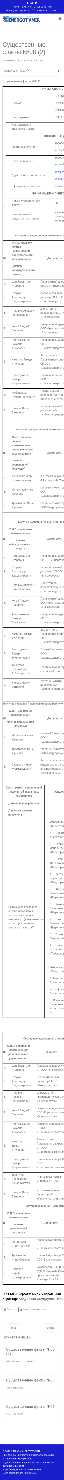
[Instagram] (32, 3)
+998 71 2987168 (22, 6)
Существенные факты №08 (30, 1380)
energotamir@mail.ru (19, 10)
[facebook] (27, 3)
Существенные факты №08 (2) (22, 81)
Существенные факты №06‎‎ (30, 1406)
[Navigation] (60, 19)
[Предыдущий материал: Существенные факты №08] (13, 1327)
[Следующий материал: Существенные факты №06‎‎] (50, 1327)
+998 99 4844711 (43, 6)
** (33, 927)
